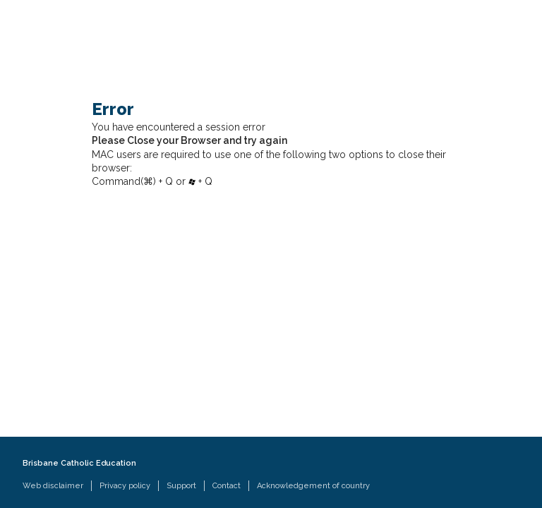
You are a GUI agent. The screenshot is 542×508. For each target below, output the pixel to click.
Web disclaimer (53, 485)
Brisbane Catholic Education (79, 463)
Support (181, 485)
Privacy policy (125, 485)
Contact (226, 485)
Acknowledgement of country (313, 485)
